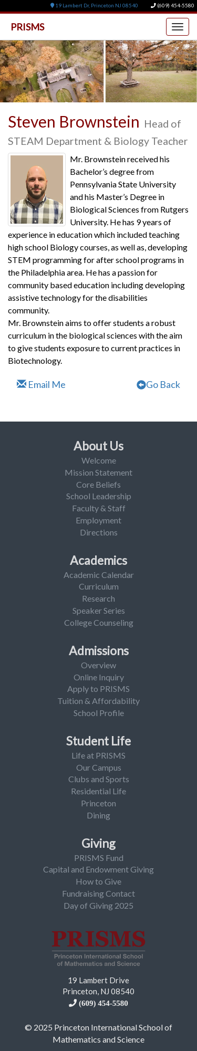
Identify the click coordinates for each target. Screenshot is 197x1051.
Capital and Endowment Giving (98, 869)
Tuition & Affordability (98, 701)
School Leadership (98, 496)
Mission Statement (98, 472)
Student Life (98, 740)
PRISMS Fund (98, 858)
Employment (98, 520)
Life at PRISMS (98, 755)
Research (98, 598)
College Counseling (98, 622)
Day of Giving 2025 (98, 905)
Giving (98, 843)
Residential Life (98, 791)
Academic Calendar (99, 575)
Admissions (99, 650)
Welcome (98, 460)
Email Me (41, 384)
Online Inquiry (99, 677)
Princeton (98, 803)
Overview (98, 665)
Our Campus (98, 767)
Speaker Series (98, 610)
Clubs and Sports (98, 779)
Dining (98, 815)
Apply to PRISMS (98, 688)
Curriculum (99, 586)
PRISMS (27, 27)
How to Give (98, 881)
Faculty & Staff (99, 508)
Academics (98, 560)
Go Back (158, 384)
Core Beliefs (98, 484)
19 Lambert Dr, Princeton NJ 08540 (94, 5)
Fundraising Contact (98, 893)
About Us (98, 445)
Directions (99, 532)
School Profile (99, 713)
